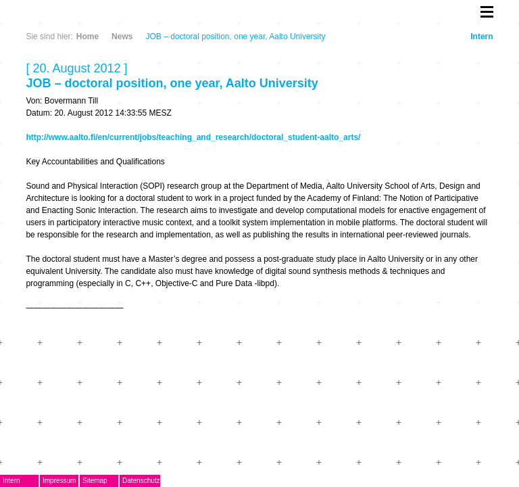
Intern (481, 36)
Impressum (59, 480)
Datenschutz (141, 480)
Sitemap (94, 480)
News (122, 36)
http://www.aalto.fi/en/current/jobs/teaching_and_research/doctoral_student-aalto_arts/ (193, 137)
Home (87, 36)
